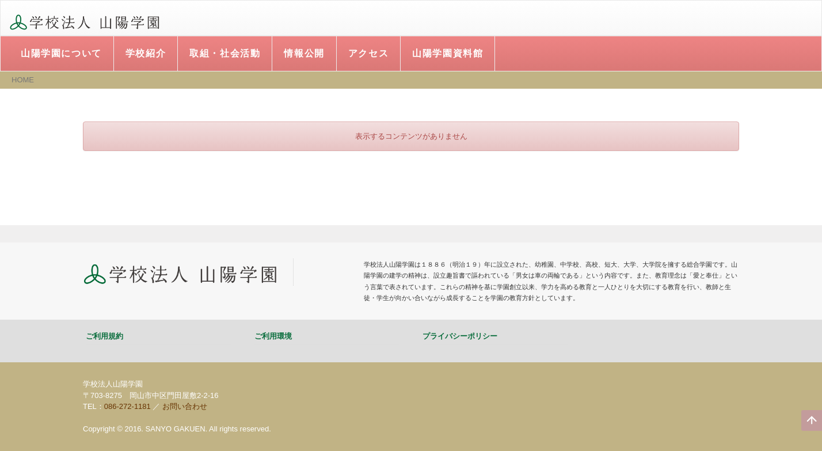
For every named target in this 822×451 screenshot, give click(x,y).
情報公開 (304, 53)
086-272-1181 (127, 406)
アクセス (368, 53)
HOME (23, 79)
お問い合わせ (184, 406)
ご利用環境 (273, 336)
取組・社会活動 (224, 53)
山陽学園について (61, 53)
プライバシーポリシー (460, 336)
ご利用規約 (104, 336)
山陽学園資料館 (447, 53)
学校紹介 (145, 53)
